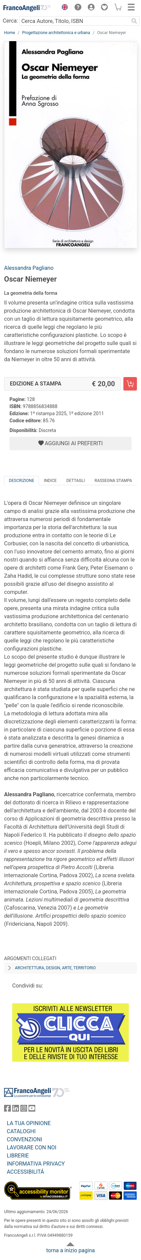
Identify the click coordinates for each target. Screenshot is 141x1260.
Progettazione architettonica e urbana (56, 32)
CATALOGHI (21, 1131)
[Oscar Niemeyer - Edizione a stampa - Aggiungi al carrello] (130, 384)
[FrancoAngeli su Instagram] (23, 1110)
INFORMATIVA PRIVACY (36, 1164)
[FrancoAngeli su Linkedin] (15, 1110)
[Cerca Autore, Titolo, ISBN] (74, 21)
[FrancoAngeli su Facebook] (7, 1110)
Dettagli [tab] (75, 480)
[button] (63, 8)
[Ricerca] (134, 21)
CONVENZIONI (24, 1139)
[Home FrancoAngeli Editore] (27, 8)
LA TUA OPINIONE (29, 1123)
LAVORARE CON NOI (31, 1147)
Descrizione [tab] (21, 480)
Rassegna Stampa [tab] (113, 480)
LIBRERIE (18, 1155)
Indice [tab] (50, 480)
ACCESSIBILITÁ (25, 1172)
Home (9, 32)
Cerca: (10, 21)
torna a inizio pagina (70, 1250)
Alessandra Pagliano (29, 268)
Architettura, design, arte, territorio (55, 968)
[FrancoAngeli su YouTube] (31, 1110)
